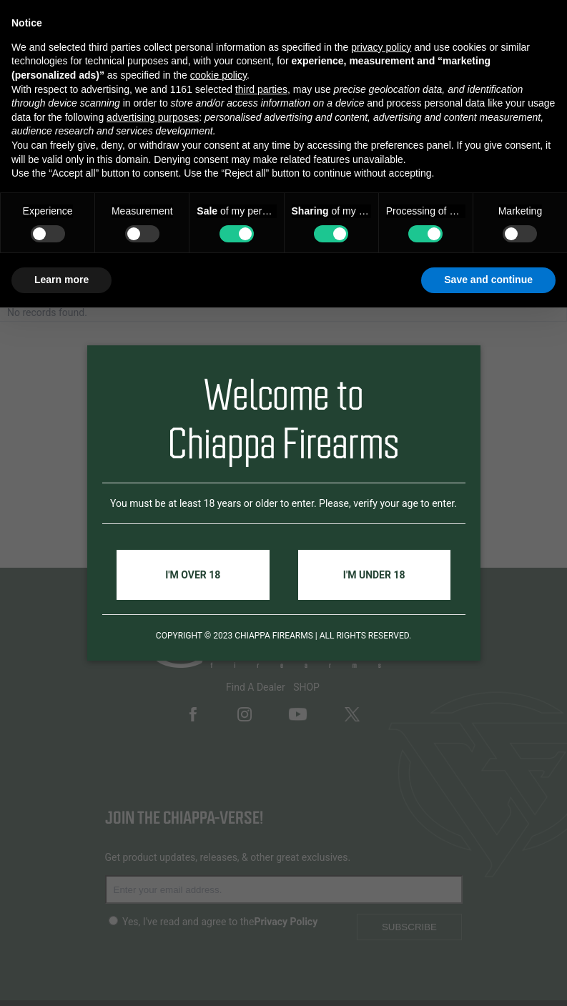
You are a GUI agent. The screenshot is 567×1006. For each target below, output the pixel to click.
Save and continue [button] (488, 279)
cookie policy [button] (218, 75)
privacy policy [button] (381, 47)
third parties (261, 89)
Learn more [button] (61, 279)
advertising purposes (153, 117)
